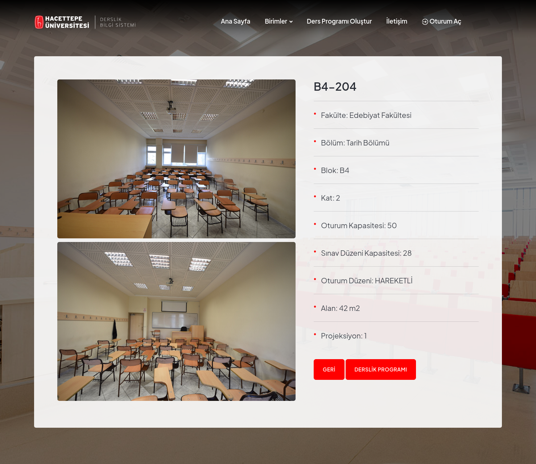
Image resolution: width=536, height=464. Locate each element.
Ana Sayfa (235, 21)
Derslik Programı (381, 369)
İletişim (396, 21)
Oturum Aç (441, 21)
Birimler (276, 21)
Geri (329, 369)
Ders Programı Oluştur (339, 21)
